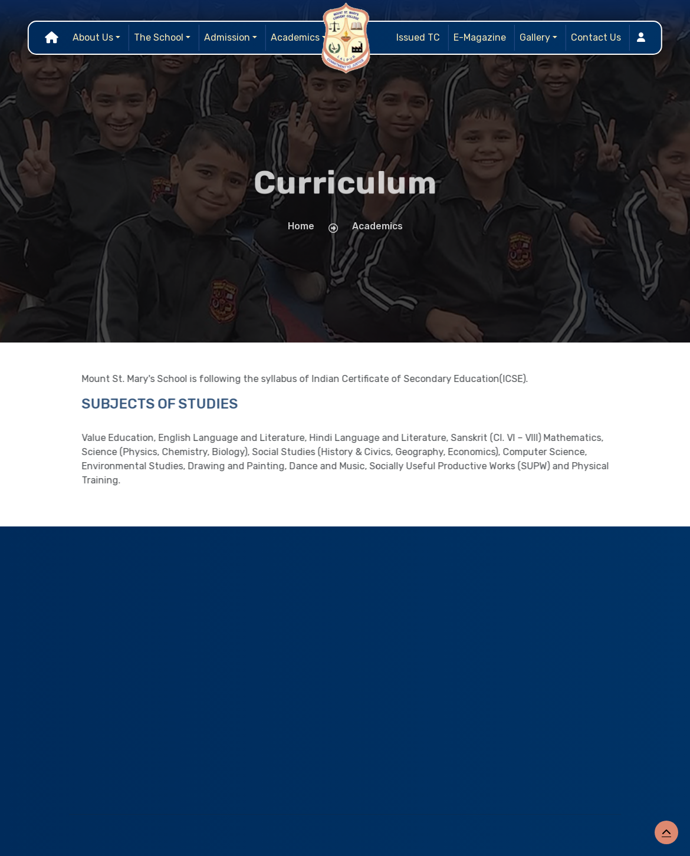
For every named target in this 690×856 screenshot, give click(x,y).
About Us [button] (93, 37)
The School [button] (158, 37)
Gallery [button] (535, 37)
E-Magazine (480, 37)
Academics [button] (295, 37)
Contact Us (596, 37)
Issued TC (418, 37)
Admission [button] (227, 37)
